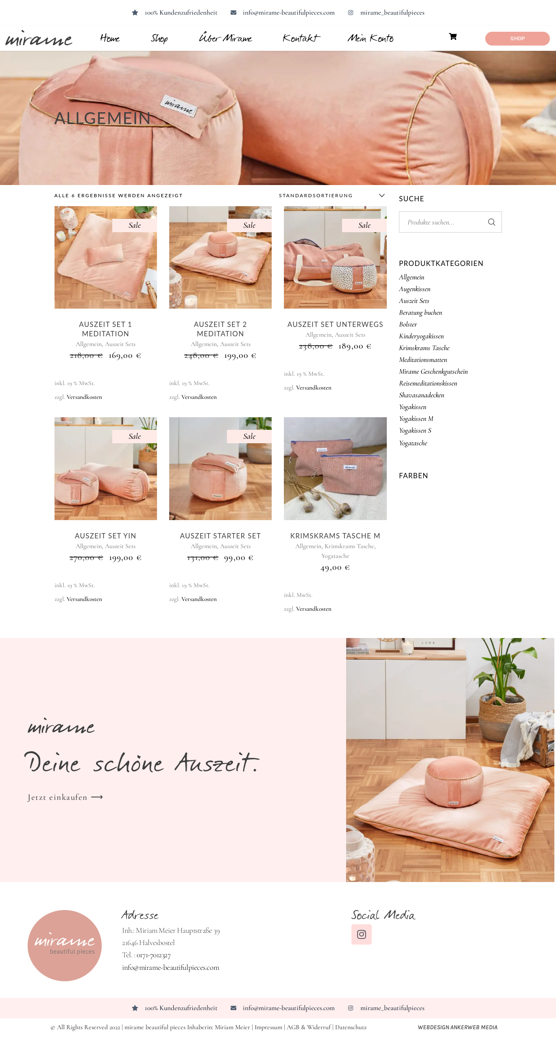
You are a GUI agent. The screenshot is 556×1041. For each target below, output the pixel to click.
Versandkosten (84, 397)
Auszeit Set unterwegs (336, 324)
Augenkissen (414, 288)
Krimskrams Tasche (349, 546)
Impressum (268, 1027)
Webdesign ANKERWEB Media (461, 1027)
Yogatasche (335, 556)
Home (110, 38)
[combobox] (330, 195)
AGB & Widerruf (309, 1027)
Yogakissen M (416, 418)
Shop (159, 38)
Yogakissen (412, 406)
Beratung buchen (420, 312)
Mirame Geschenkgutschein (433, 371)
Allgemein (89, 344)
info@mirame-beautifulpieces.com (170, 967)
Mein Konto (371, 38)
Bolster (408, 324)
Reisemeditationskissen (428, 383)
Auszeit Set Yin (105, 535)
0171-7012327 (154, 954)
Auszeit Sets (120, 344)
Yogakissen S (415, 430)
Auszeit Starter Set (220, 535)
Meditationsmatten (423, 359)
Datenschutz (350, 1027)
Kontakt (300, 38)
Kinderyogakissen (421, 335)
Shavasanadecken (421, 394)
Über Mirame (225, 38)
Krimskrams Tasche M (335, 535)
